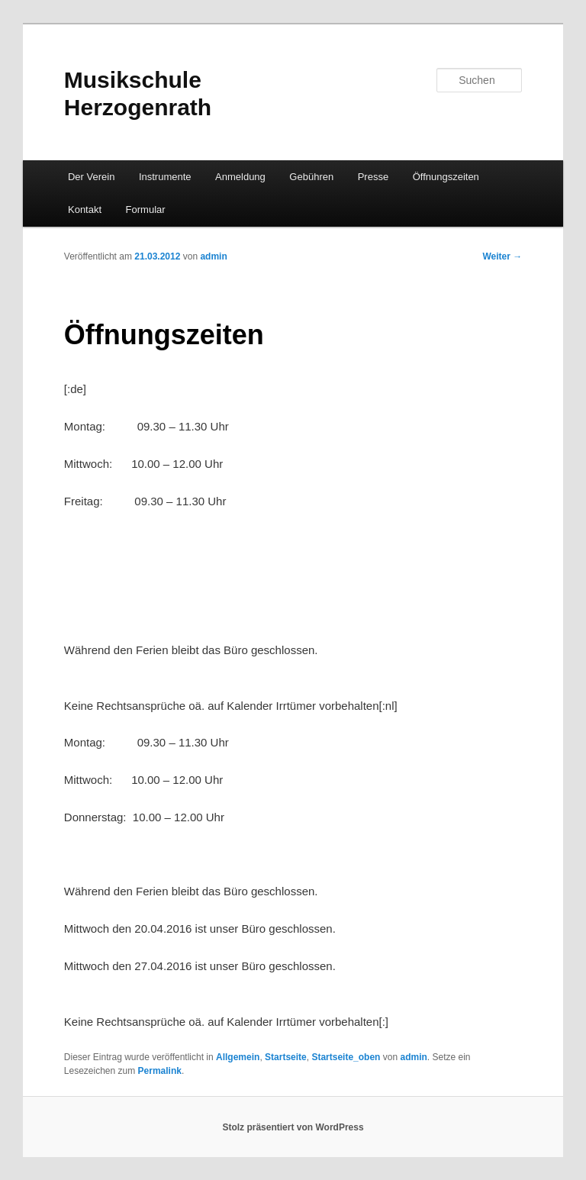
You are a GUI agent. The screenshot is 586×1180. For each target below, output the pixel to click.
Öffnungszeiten (446, 176)
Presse (373, 176)
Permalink (160, 1071)
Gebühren (311, 176)
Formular (146, 209)
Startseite (286, 1057)
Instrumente (165, 176)
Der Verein (91, 176)
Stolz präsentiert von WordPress (292, 1127)
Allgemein (237, 1057)
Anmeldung (240, 176)
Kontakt (84, 209)
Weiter (502, 256)
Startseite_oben (345, 1057)
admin (213, 256)
